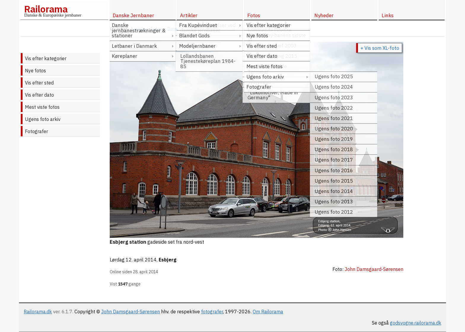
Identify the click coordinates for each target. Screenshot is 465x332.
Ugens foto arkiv (42, 119)
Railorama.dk (38, 312)
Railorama (46, 9)
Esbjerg (167, 260)
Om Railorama (268, 312)
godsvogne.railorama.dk (415, 323)
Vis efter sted (39, 83)
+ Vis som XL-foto (379, 48)
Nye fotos (35, 71)
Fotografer (36, 131)
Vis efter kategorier (45, 58)
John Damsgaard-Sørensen (130, 312)
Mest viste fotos (42, 107)
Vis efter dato (39, 95)
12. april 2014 (141, 260)
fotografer (212, 312)
